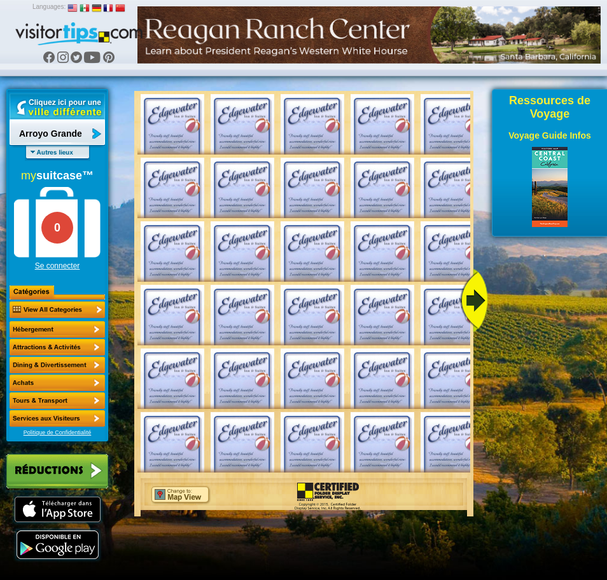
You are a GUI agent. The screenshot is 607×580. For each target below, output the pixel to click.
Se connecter (57, 265)
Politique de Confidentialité (58, 432)
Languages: (49, 6)
